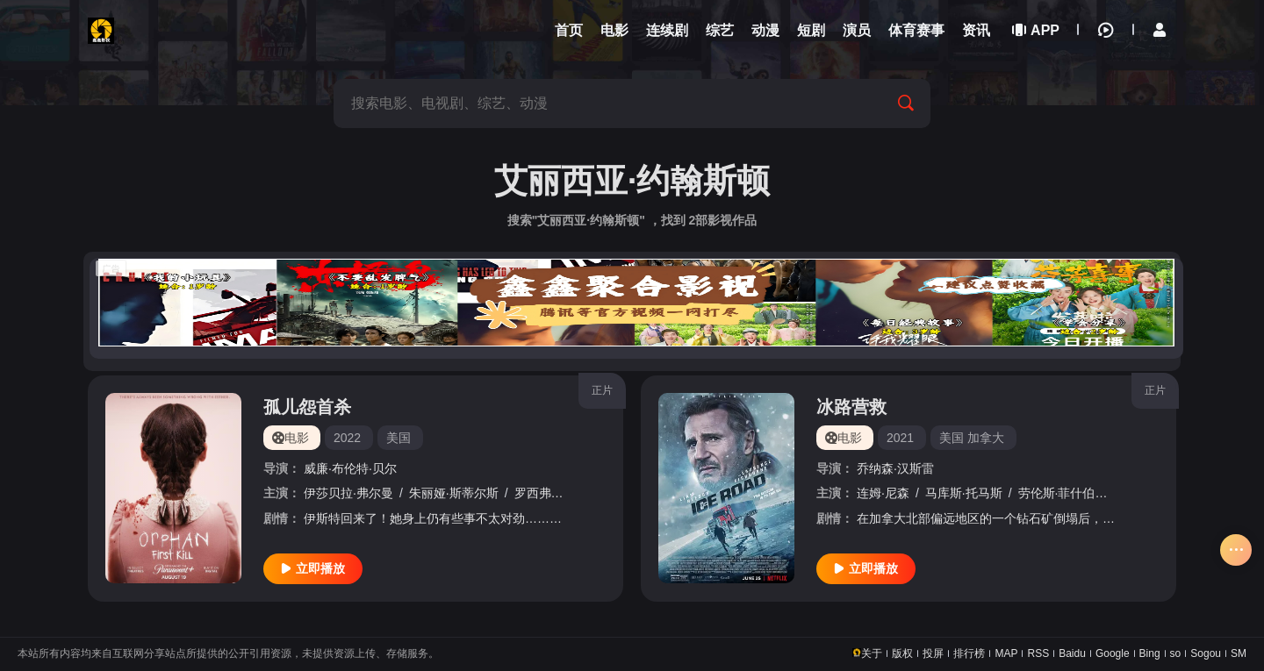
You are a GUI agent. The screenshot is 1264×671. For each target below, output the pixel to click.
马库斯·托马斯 (963, 493)
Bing (1149, 653)
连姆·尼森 (883, 493)
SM (1238, 653)
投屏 (933, 653)
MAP (1006, 653)
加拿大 (985, 438)
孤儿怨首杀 (307, 407)
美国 (398, 438)
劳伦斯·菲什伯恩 (1063, 493)
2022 (347, 438)
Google (1112, 653)
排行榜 (969, 653)
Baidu (1072, 653)
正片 (602, 390)
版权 (902, 653)
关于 (871, 653)
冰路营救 (851, 407)
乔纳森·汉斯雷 (895, 468)
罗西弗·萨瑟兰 (553, 493)
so (1175, 653)
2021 (900, 438)
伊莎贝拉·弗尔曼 (348, 493)
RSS (1038, 653)
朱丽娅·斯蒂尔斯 (454, 493)
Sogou (1205, 653)
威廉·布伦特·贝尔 (350, 468)
